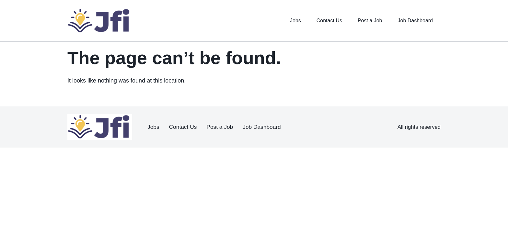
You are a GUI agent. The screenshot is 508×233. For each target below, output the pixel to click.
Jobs (284, 20)
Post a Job (364, 20)
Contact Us (320, 20)
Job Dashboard (413, 20)
